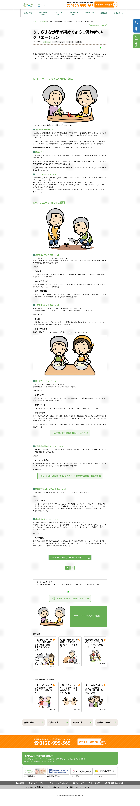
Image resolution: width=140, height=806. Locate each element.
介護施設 (79, 42)
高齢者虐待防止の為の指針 (116, 783)
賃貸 (71, 787)
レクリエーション (58, 42)
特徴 (73, 13)
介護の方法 (46, 42)
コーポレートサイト (57, 787)
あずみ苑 (33, 5)
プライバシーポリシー (38, 783)
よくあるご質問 (95, 783)
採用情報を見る (136, 40)
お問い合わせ (119, 13)
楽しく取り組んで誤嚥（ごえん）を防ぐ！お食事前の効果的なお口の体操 (69, 476)
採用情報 (103, 13)
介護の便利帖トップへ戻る (97, 25)
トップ (35, 21)
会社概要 (21, 783)
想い (43, 13)
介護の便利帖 (43, 21)
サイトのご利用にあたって (60, 783)
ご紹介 (58, 13)
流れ (88, 13)
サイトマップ (79, 783)
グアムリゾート (83, 787)
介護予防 (70, 42)
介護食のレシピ (104, 722)
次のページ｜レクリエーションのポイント (70, 558)
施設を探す (28, 13)
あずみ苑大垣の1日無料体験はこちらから (69, 433)
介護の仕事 (78, 722)
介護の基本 (29, 722)
